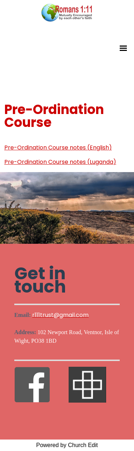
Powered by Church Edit (67, 445)
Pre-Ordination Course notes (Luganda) (60, 162)
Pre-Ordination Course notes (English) (58, 147)
